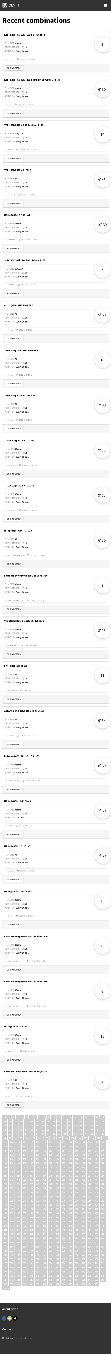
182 (37, 1159)
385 (5, 1213)
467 (18, 1234)
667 (70, 1284)
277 (31, 1184)
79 (15, 1134)
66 (48, 1129)
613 (31, 1271)
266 (63, 1179)
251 (70, 1175)
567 (44, 1259)
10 (53, 1117)
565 (31, 1259)
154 (63, 1150)
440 (50, 1225)
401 (5, 1217)
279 (44, 1184)
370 (11, 1209)
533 (31, 1250)
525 (83, 1246)
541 (83, 1250)
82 (32, 1134)
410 (63, 1217)
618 (63, 1271)
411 (70, 1217)
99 (21, 1138)
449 (5, 1230)
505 (57, 1242)
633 (57, 1275)
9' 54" (102, 720)
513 (5, 1246)
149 (31, 1150)
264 (50, 1179)
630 (37, 1275)
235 (70, 1171)
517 (31, 1246)
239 (96, 1171)
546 (11, 1255)
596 (24, 1267)
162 (11, 1154)
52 (75, 1125)
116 (24, 1142)
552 (50, 1255)
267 (70, 1179)
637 (83, 1275)
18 (97, 1117)
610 (11, 1271)
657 (5, 1284)
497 (5, 1242)
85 (48, 1134)
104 (53, 1138)
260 (24, 1179)
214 (37, 1167)
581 (31, 1263)
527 (96, 1246)
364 (76, 1204)
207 (96, 1163)
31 (64, 1121)
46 (43, 1125)
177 (5, 1159)
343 (44, 1200)
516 (24, 1246)
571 (70, 1259)
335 (96, 1196)
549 (31, 1255)
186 (63, 1159)
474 (63, 1234)
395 (70, 1213)
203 (70, 1163)
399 (96, 1213)
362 (63, 1204)
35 (86, 1121)
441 (57, 1225)
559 (96, 1255)
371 (18, 1209)
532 (24, 1250)
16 (86, 1117)
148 (24, 1150)
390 (37, 1213)
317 (83, 1192)
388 (24, 1213)
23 (21, 1121)
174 (89, 1154)
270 (89, 1179)
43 (26, 1125)
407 (44, 1217)
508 (76, 1242)
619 (70, 1271)
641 (5, 1280)
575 (96, 1259)
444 (76, 1225)
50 (64, 1125)
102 (39, 1138)
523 (70, 1246)
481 (5, 1238)
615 (44, 1271)
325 (31, 1196)
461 (83, 1230)
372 (24, 1209)
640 (102, 1275)
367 (96, 1204)
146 (11, 1150)
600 (50, 1267)
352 (102, 1200)
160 (102, 1150)
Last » (6, 1288)
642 (11, 1280)
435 (18, 1225)
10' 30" (102, 224)
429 (83, 1221)
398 (89, 1213)
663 (44, 1284)
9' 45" (102, 179)
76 (103, 1129)
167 (44, 1154)
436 (24, 1225)
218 (63, 1167)
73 (86, 1129)
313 (57, 1192)
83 (37, 1134)
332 (76, 1196)
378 (63, 1209)
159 (96, 1150)
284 (76, 1184)
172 (76, 1154)
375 (44, 1209)
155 (70, 1150)
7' (102, 269)
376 (50, 1209)
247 (44, 1175)
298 (63, 1188)
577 (5, 1263)
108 (79, 1138)
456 (50, 1230)
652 (76, 1280)
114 (11, 1142)
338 (11, 1200)
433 (5, 1225)
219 (70, 1167)
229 (31, 1171)
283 (70, 1184)
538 (63, 1250)
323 (18, 1196)
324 (24, 1196)
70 (70, 1129)
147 (18, 1150)
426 (63, 1221)
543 (96, 1250)
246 (37, 1175)
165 (31, 1154)
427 (70, 1221)
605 (83, 1267)
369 (5, 1209)
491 (70, 1238)
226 (11, 1171)
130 (11, 1146)
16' (102, 359)
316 (76, 1192)
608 (102, 1267)
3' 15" (102, 630)
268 (76, 1179)
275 (18, 1184)
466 (11, 1234)
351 (96, 1200)
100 (26, 1138)
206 (89, 1163)
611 (18, 1271)
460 (76, 1230)
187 (70, 1159)
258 (11, 1179)
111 (98, 1138)
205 (83, 1163)
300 (76, 1188)
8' (102, 585)
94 (97, 1134)
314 (63, 1192)
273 (5, 1184)
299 (70, 1188)
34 (81, 1121)
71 (75, 1129)
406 (37, 1217)
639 (96, 1275)
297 (57, 1188)
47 (48, 1125)
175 (96, 1154)
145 (5, 1150)
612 (24, 1271)
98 (15, 1138)
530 (11, 1250)
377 (57, 1209)
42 (21, 1125)
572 (76, 1259)
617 (57, 1271)
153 (57, 1150)
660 (24, 1284)
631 (44, 1275)
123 (70, 1142)
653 (83, 1280)
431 (96, 1221)
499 (18, 1242)
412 (76, 1217)
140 (76, 1146)
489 (57, 1238)
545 (5, 1255)
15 (81, 1117)
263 (44, 1179)
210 (11, 1167)
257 (5, 1179)
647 (44, 1280)
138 (63, 1146)
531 (18, 1250)
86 (54, 1134)
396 (76, 1213)
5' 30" (102, 314)
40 (10, 1125)
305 (5, 1192)
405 (31, 1217)
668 (76, 1284)
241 (5, 1175)
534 (37, 1250)
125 (83, 1142)
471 (44, 1234)
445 (83, 1225)
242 (11, 1175)
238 (89, 1171)
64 (37, 1129)
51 (70, 1125)
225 (5, 1171)
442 (63, 1225)
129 (5, 1146)
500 (24, 1242)
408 (50, 1217)
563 (18, 1259)
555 (70, 1255)
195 (18, 1163)
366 (89, 1204)
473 (57, 1234)
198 (37, 1163)
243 (18, 1175)
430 (89, 1221)
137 (57, 1146)
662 (37, 1284)
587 (70, 1263)
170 (63, 1154)
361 (57, 1204)
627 (18, 1275)
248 (50, 1175)
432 (102, 1221)
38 (103, 1121)
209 (5, 1167)
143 (96, 1146)
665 (57, 1284)
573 (83, 1259)
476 (76, 1234)
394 (63, 1213)
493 (83, 1238)
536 (50, 1250)
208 (102, 1163)
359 (44, 1204)
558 (89, 1255)
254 (89, 1175)
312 (50, 1192)
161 (5, 1154)
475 (70, 1234)
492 (76, 1238)
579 (18, 1263)
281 (57, 1184)
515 (18, 1246)
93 (92, 1134)
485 (31, 1238)
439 (44, 1225)
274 (11, 1184)
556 (76, 1255)
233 (57, 1171)
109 (85, 1138)
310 (37, 1192)
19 (102, 1117)
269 (83, 1179)
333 (83, 1196)
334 (89, 1196)
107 (72, 1138)
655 (96, 1280)
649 (57, 1280)
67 (54, 1129)
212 (24, 1167)
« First (7, 1117)
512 (102, 1242)
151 (44, 1150)
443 (70, 1225)
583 (44, 1263)
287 (96, 1184)
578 (11, 1263)
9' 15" (102, 450)
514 (11, 1246)
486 (37, 1238)
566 (37, 1259)
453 (31, 1230)
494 (89, 1238)
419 (18, 1221)
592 (102, 1263)
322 (11, 1196)
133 (31, 1146)
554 (63, 1255)
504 (50, 1242)
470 (37, 1234)
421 (31, 1221)
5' (102, 1081)
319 (96, 1192)
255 (96, 1175)
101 (33, 1138)
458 (63, 1230)
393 (57, 1213)
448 (102, 1225)
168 (50, 1154)
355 (18, 1204)
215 (44, 1167)
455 (44, 1230)
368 (102, 1204)
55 (92, 1125)
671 (96, 1284)
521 (57, 1246)
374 (37, 1209)
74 (92, 1129)
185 (57, 1159)
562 (11, 1259)
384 (102, 1209)
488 (50, 1238)
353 (5, 1204)
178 (11, 1159)
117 (31, 1142)
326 (37, 1196)
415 (96, 1217)
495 (96, 1238)
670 (89, 1284)
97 (10, 1138)
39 (4, 1125)
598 (37, 1267)
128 (102, 1142)
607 (96, 1267)
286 (89, 1184)
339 (18, 1200)
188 (76, 1159)
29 (54, 1121)
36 (92, 1121)
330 (63, 1196)
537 (57, 1250)
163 (18, 1154)
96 (4, 1138)
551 (44, 1255)
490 (63, 1238)
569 (57, 1259)
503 (44, 1242)
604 (76, 1267)
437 (31, 1225)
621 (83, 1271)
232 (50, 1171)
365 (83, 1204)
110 (92, 1138)
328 (50, 1196)
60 (15, 1129)
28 (48, 1121)
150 (37, 1150)
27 (43, 1121)
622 (89, 1271)
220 (76, 1167)
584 (50, 1263)
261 (31, 1179)
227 (18, 1171)
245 (31, 1175)
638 (89, 1275)
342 (37, 1200)
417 (5, 1221)
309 (31, 1192)
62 (26, 1129)
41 (15, 1125)
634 (63, 1275)
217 (57, 1167)
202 (63, 1163)
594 (11, 1267)
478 (89, 1234)
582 (37, 1263)
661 (31, 1284)
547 (18, 1255)
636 (76, 1275)
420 (24, 1221)
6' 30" (102, 89)
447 (96, 1225)
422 (37, 1221)
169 (57, 1154)
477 (83, 1234)
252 (76, 1175)
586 (63, 1263)
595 (18, 1267)
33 (75, 1121)
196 (24, 1163)
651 (70, 1280)
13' (102, 1036)
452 (24, 1230)
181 (31, 1159)
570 (63, 1259)
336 (102, 1196)
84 (43, 1134)
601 (57, 1267)
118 (37, 1142)
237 (83, 1171)
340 (24, 1200)
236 (76, 1171)
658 (11, 1284)
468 (24, 1234)
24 (26, 1121)
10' (102, 134)
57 (103, 1125)
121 (57, 1142)
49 (59, 1125)
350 (89, 1200)
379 (70, 1209)
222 (89, 1167)
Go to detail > (14, 68)
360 (50, 1204)
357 (31, 1204)
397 (83, 1213)
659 (18, 1284)
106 (66, 1138)
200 (50, 1163)
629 (31, 1275)
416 (102, 1217)
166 (37, 1154)
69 (64, 1129)
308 (24, 1192)
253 (83, 1175)
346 (63, 1200)
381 (83, 1209)
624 (102, 1271)
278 (37, 1184)
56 (97, 1125)
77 (4, 1134)
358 (37, 1204)
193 (5, 1163)
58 (4, 1129)
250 (63, 1175)
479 (96, 1234)
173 (83, 1154)
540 (76, 1250)
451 (18, 1230)
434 (11, 1225)
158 (89, 1150)
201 (57, 1163)
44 (32, 1125)
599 (44, 1267)
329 (57, 1196)
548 (24, 1255)
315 (70, 1192)
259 (18, 1179)
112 (105, 1138)
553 (57, 1255)
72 (81, 1129)
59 (10, 1129)
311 (44, 1192)
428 (76, 1221)
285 (83, 1184)
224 (102, 1167)
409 (57, 1217)
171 (70, 1154)
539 (70, 1250)
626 (11, 1275)
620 (76, 1271)
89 (70, 1134)
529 (5, 1250)
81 (26, 1134)
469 (31, 1234)
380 (76, 1209)
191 (96, 1159)
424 (50, 1221)
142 (89, 1146)
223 (96, 1167)
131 (18, 1146)
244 (24, 1175)
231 (44, 1171)
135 (44, 1146)
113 (5, 1142)
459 (70, 1230)
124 (76, 1142)
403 (18, 1217)
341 (31, 1200)
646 (37, 1280)
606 (89, 1267)
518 (37, 1246)
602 (63, 1267)
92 (86, 1134)
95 (103, 1134)
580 (24, 1263)
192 (102, 1159)
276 (24, 1184)
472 (50, 1234)
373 (31, 1209)
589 (83, 1263)
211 (18, 1167)
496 (102, 1238)
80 (21, 1134)
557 (83, 1255)
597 (31, 1267)
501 (31, 1242)
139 (70, 1146)
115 (18, 1142)
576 (102, 1259)
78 (10, 1134)
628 (24, 1275)
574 (89, 1259)
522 (63, 1246)
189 (83, 1159)
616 (50, 1271)
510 (89, 1242)
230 (37, 1171)
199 (44, 1163)
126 (89, 1142)
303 (96, 1188)
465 (5, 1234)
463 (96, 1230)
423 (44, 1221)
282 (63, 1184)
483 (18, 1238)
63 (32, 1129)
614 (37, 1271)
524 (76, 1246)
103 (46, 1138)
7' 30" (102, 405)
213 (31, 1167)
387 (18, 1213)
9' (102, 44)
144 (102, 1146)
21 (10, 1121)
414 (89, 1217)
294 (37, 1188)
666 (63, 1284)
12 (64, 1117)
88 (64, 1134)
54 (86, 1125)
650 (63, 1280)
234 (63, 1171)
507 (70, 1242)
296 (50, 1188)
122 (63, 1142)
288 (102, 1184)
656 (102, 1280)
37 (97, 1121)
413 (83, 1217)
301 (83, 1188)
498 (11, 1242)
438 (37, 1225)
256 (102, 1175)
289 (5, 1188)
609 (5, 1271)
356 (24, 1204)
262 (37, 1179)
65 (43, 1129)
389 (31, 1213)
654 (89, 1280)
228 (24, 1171)
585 (57, 1263)
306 (11, 1192)
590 (89, 1263)
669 (83, 1284)
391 (44, 1213)
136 (50, 1146)
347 (70, 1200)
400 (102, 1213)
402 (11, 1217)
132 (24, 1146)
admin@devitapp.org (23, 1338)
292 (24, 1188)
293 (31, 1188)
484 (24, 1238)
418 (11, 1221)
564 (24, 1259)
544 (102, 1250)
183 (44, 1159)
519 (44, 1246)
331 (70, 1196)
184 (50, 1159)
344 (50, 1200)
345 (57, 1200)
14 (75, 1117)
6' (102, 900)
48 (54, 1125)
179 (18, 1159)
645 (31, 1280)
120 (50, 1142)
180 (24, 1159)
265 (57, 1179)
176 (102, 1154)
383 (96, 1209)
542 (89, 1250)
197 (31, 1163)
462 (89, 1230)
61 (21, 1129)
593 (5, 1267)
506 (63, 1242)
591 (96, 1263)
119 (44, 1142)
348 (76, 1200)
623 (96, 1271)
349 (83, 1200)
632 (50, 1275)
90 (75, 1134)
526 (89, 1246)
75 (97, 1129)
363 (70, 1204)
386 (11, 1213)
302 (89, 1188)
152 (50, 1150)
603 (70, 1267)
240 (102, 1171)
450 (11, 1230)
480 (102, 1234)
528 (102, 1246)
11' (102, 675)
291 (18, 1188)
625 (5, 1275)
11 (59, 1117)
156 (76, 1150)
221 (83, 1167)
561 (5, 1259)
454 (37, 1230)
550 (37, 1255)
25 (32, 1121)
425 (57, 1221)
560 (102, 1255)
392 (50, 1213)
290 (11, 1188)
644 (24, 1280)
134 (37, 1146)
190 (89, 1159)
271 (96, 1179)
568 (50, 1259)
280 (50, 1184)
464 (102, 1230)
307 (18, 1192)
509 (83, 1242)
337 (5, 1200)
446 (89, 1225)
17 (92, 1117)
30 (59, 1121)
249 (57, 1175)
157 (83, 1150)
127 (96, 1142)
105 (59, 1138)
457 (57, 1230)
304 (102, 1188)
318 (89, 1192)
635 (70, 1275)
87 (59, 1134)
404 (24, 1217)
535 (44, 1250)
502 (37, 1242)
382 (89, 1209)
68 (59, 1129)
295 (44, 1188)
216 (50, 1167)
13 (70, 1117)
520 (50, 1246)
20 (4, 1121)
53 (81, 1125)
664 (50, 1284)
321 (5, 1196)
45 (37, 1125)
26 (37, 1121)
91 (81, 1134)
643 (18, 1280)
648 (50, 1280)
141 (83, 1146)
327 (44, 1196)
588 (76, 1263)
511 (96, 1242)
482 (11, 1238)
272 (102, 1179)
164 (24, 1154)
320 (102, 1192)
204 (76, 1163)
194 (11, 1163)
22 (15, 1121)
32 (70, 1121)
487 (44, 1238)
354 (11, 1204)
